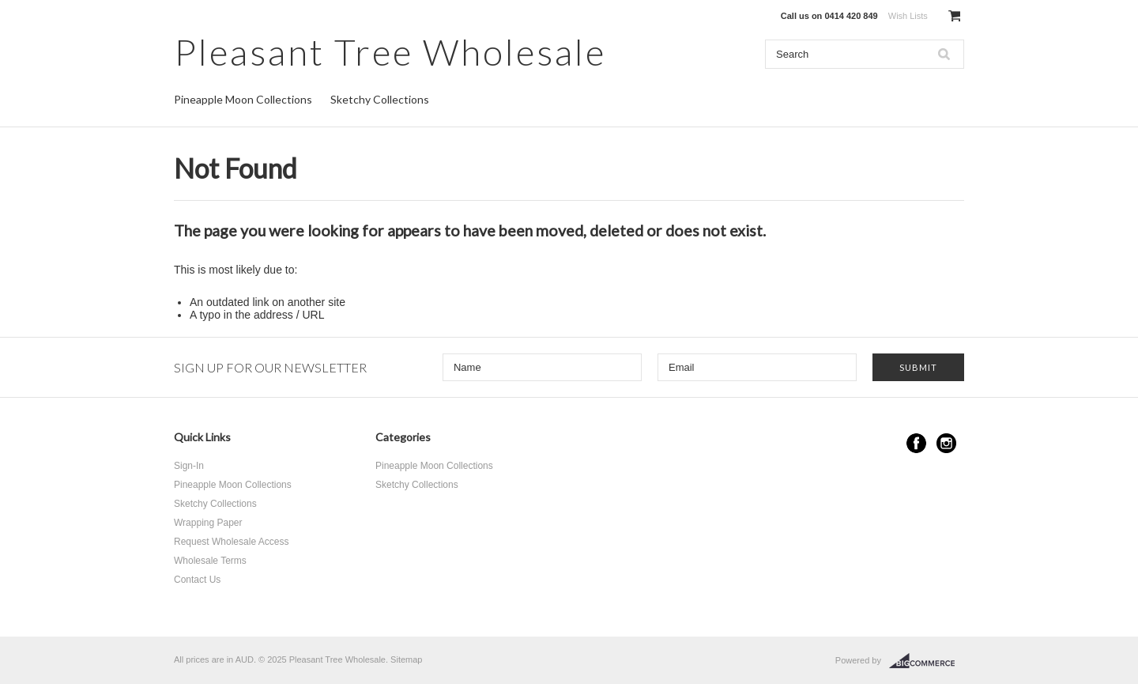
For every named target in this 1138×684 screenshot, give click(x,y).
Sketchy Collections (379, 99)
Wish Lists (908, 16)
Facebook (916, 443)
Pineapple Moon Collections (243, 99)
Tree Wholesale (390, 52)
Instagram (946, 443)
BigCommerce (926, 661)
